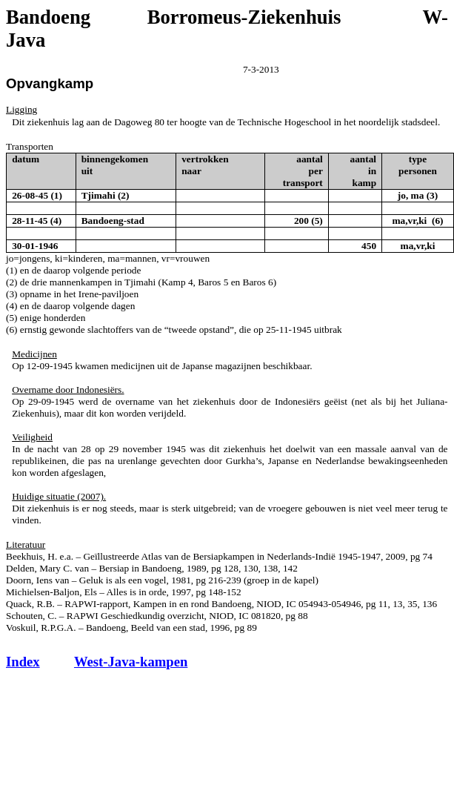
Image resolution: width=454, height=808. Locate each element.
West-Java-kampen (130, 661)
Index (23, 661)
